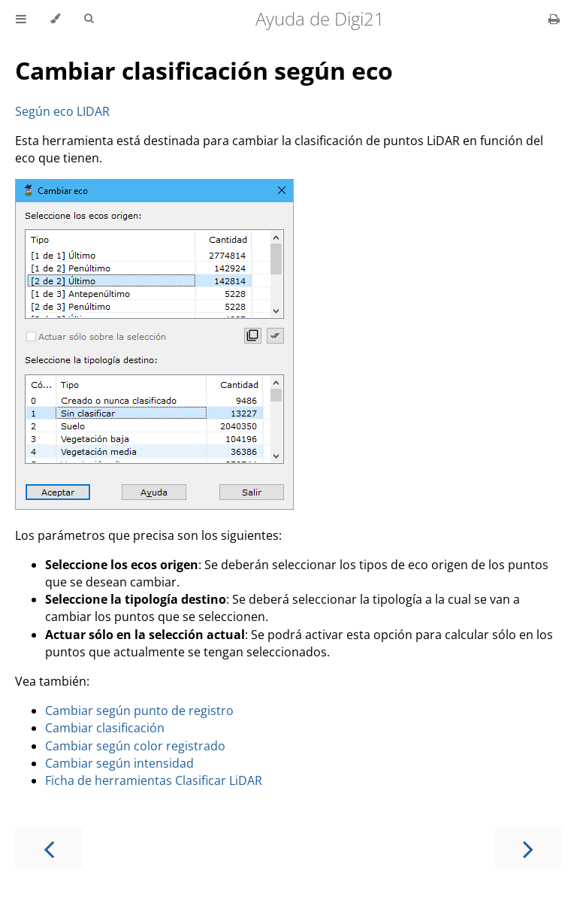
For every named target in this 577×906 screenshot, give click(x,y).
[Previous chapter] (49, 847)
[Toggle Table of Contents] (21, 19)
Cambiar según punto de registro (139, 710)
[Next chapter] (528, 847)
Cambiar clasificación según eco (204, 70)
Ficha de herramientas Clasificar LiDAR (153, 780)
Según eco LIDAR (62, 111)
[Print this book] (554, 19)
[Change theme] (55, 19)
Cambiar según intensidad (119, 763)
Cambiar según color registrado (135, 746)
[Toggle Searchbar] (88, 19)
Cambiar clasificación (105, 728)
